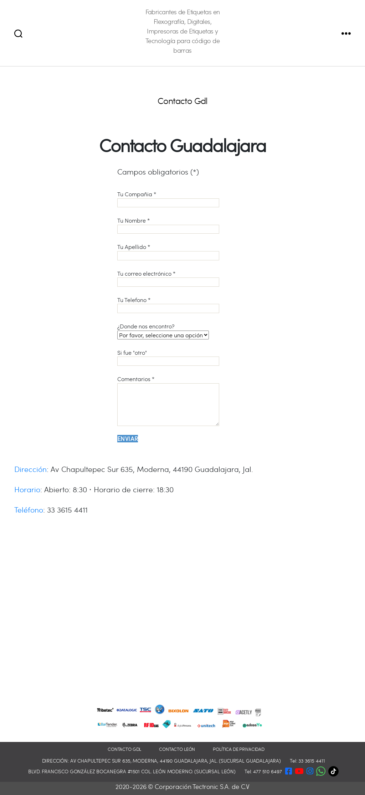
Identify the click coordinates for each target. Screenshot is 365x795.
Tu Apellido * (168, 251)
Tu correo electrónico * (168, 278)
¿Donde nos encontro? (163, 330)
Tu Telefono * (168, 304)
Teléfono (28, 509)
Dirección (30, 469)
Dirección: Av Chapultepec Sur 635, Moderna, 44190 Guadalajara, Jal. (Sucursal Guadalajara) (161, 760)
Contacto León (177, 749)
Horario (27, 489)
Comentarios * (168, 400)
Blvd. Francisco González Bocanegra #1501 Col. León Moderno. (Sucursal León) (132, 771)
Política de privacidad (238, 749)
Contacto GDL (124, 749)
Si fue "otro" (168, 357)
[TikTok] (335, 771)
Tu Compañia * (168, 198)
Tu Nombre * (168, 225)
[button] (320, 770)
